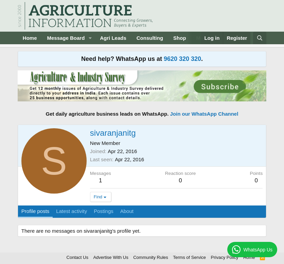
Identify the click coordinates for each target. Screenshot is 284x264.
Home (30, 38)
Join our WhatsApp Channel (204, 114)
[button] (90, 38)
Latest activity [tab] (71, 211)
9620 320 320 (182, 58)
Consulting (150, 38)
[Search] (259, 38)
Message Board (66, 38)
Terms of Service (189, 257)
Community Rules (150, 257)
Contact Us (77, 257)
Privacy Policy (224, 257)
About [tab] (127, 211)
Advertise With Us (110, 257)
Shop (179, 38)
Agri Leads (113, 38)
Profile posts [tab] (35, 211)
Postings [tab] (103, 211)
